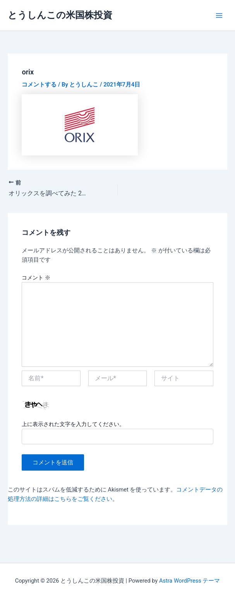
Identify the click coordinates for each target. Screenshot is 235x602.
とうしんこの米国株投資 (60, 15)
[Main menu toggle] (219, 15)
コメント (36, 277)
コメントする (39, 84)
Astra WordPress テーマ (189, 580)
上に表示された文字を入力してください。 (73, 424)
